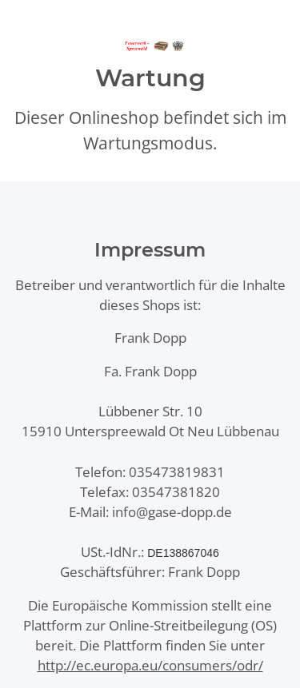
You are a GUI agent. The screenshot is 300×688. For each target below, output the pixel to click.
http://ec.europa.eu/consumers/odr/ (150, 665)
